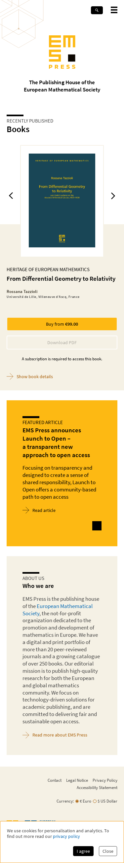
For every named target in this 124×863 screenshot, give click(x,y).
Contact (55, 780)
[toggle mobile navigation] (114, 10)
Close (108, 851)
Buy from (62, 324)
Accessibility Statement (97, 787)
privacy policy (66, 836)
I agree (83, 851)
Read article (39, 510)
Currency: (65, 801)
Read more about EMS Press (54, 735)
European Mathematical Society (57, 609)
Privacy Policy (105, 780)
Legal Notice (77, 780)
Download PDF (62, 342)
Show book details (30, 376)
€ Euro (85, 801)
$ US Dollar (107, 801)
